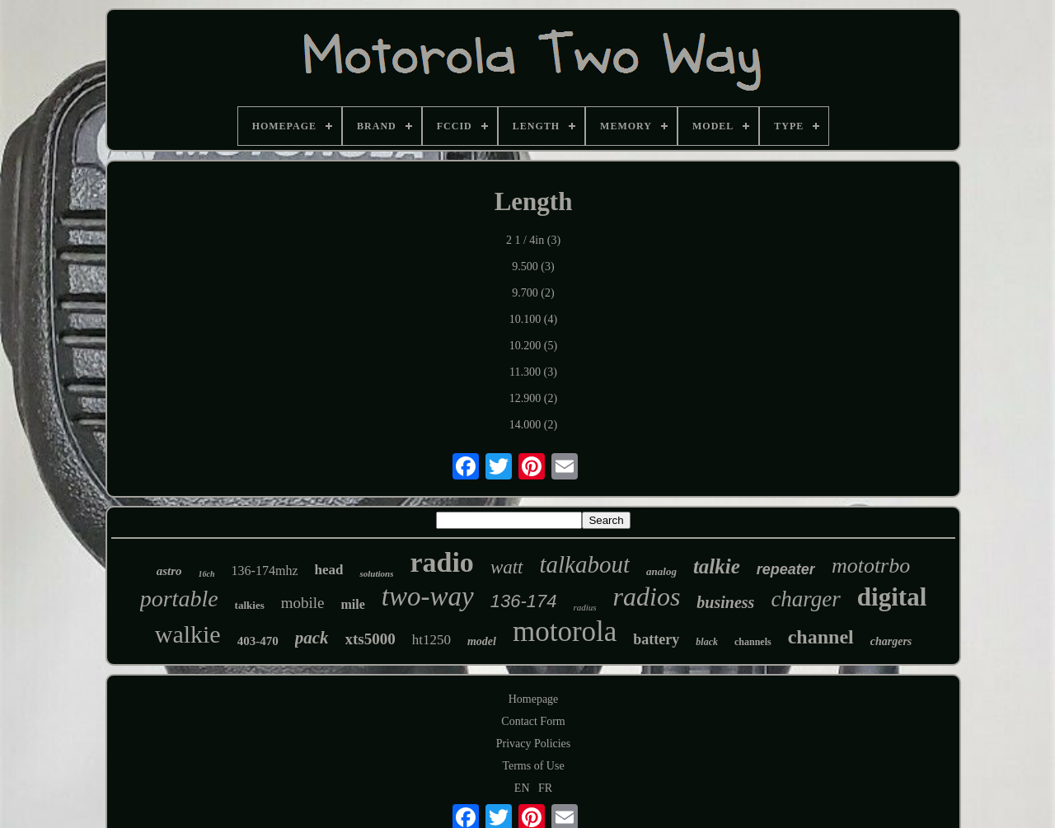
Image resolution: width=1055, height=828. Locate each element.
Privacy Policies (533, 743)
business (725, 602)
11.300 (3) (533, 372)
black (707, 642)
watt (506, 567)
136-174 (523, 601)
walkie (188, 634)
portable (179, 598)
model (481, 641)
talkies (250, 605)
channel (821, 637)
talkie (716, 566)
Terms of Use (533, 766)
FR (545, 788)
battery (656, 639)
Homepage (534, 699)
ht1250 (431, 640)
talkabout (585, 564)
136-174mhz (265, 571)
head (328, 570)
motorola (565, 631)
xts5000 (370, 639)
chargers (891, 641)
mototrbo (871, 566)
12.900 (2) (533, 398)
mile (353, 604)
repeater (786, 569)
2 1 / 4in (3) (533, 240)
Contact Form (533, 721)
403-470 (258, 641)
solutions (376, 573)
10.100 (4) (533, 319)
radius (584, 607)
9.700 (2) (533, 293)
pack (312, 638)
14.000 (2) (533, 425)
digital (891, 596)
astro (169, 571)
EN (522, 788)
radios (647, 596)
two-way (428, 596)
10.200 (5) (533, 345)
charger (805, 599)
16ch (207, 573)
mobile (303, 602)
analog (661, 571)
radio (441, 562)
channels (752, 642)
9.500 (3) (533, 266)
